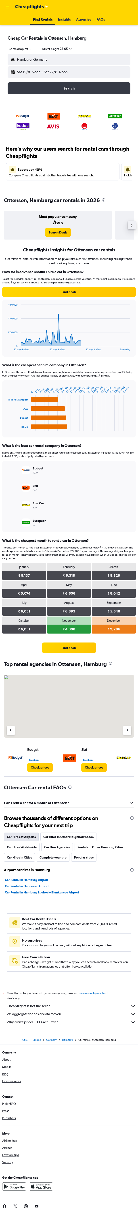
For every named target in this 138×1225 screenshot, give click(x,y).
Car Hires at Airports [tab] (21, 837)
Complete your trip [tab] (53, 857)
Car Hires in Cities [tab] (19, 857)
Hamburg (67, 1039)
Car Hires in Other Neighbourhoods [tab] (68, 837)
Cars (24, 1039)
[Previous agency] (11, 730)
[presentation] (104, 200)
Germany (51, 1039)
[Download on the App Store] (41, 1186)
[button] (8, 7)
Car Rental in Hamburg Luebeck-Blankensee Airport (42, 892)
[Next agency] (127, 730)
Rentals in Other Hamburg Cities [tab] (100, 847)
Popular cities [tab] (84, 857)
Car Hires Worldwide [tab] (22, 847)
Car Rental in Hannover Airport (27, 886)
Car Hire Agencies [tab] (57, 847)
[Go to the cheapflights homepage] (31, 7)
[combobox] (21, 49)
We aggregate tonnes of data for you (71, 1014)
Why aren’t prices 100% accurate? (71, 1022)
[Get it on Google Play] (14, 1186)
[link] (58, 232)
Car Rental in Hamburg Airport (26, 880)
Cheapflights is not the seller (71, 1006)
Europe (37, 1039)
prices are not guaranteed (93, 993)
